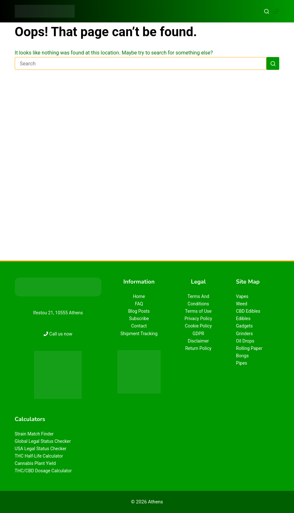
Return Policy (198, 348)
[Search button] (272, 63)
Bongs (242, 355)
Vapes (242, 296)
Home (139, 296)
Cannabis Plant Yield (35, 463)
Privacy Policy (198, 318)
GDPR (198, 333)
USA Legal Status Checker (41, 448)
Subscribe (139, 318)
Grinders (244, 333)
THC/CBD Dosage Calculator (43, 470)
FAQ (139, 303)
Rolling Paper (249, 348)
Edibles (243, 318)
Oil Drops (245, 340)
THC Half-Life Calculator (39, 456)
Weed (241, 303)
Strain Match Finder (34, 433)
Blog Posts (139, 311)
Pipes (241, 363)
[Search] (266, 11)
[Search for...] (140, 63)
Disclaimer (198, 340)
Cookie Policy (198, 325)
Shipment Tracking (139, 333)
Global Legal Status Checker (43, 441)
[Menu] (276, 11)
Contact (139, 325)
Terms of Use (198, 311)
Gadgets (244, 325)
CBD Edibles (248, 311)
